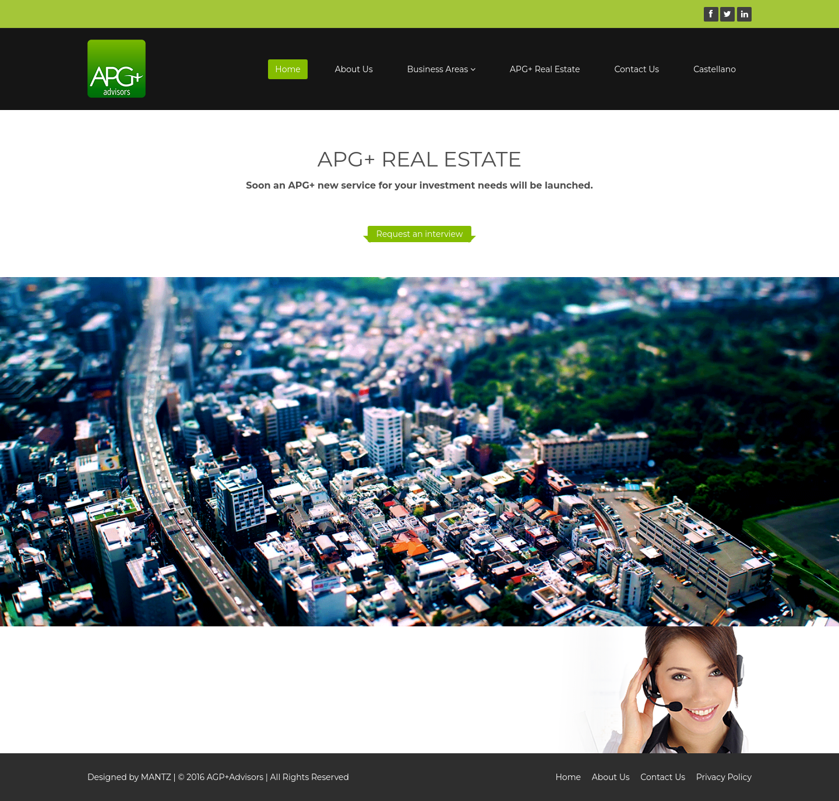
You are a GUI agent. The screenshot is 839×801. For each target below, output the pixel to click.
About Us (354, 69)
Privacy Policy (724, 777)
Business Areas (441, 69)
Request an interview (419, 234)
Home (287, 69)
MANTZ (156, 777)
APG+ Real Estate (545, 69)
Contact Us (636, 69)
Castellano (714, 69)
